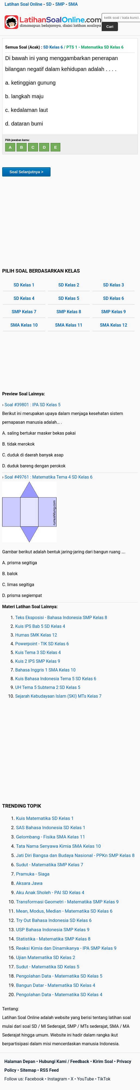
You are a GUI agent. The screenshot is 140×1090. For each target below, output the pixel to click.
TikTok (104, 1079)
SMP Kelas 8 (69, 311)
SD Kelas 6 (53, 47)
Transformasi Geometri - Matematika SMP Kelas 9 (67, 901)
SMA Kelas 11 (68, 325)
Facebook (34, 1079)
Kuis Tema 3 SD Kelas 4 (38, 652)
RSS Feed (49, 1070)
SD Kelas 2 (68, 285)
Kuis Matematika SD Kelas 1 (45, 818)
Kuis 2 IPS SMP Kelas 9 (37, 661)
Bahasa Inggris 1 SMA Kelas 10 (45, 670)
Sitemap (28, 1070)
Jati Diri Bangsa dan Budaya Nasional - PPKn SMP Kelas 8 (75, 855)
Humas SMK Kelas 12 (36, 635)
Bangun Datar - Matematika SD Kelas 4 (55, 985)
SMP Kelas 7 (24, 311)
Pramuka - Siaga (32, 874)
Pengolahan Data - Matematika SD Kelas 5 (59, 976)
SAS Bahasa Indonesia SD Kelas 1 (50, 827)
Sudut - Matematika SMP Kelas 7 (49, 864)
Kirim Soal (103, 1061)
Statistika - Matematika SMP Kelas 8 (53, 939)
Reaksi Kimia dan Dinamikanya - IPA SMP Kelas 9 (66, 948)
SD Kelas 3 (113, 285)
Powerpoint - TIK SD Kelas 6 (42, 643)
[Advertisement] (70, 221)
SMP (59, 4)
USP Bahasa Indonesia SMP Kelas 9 (52, 929)
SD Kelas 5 (68, 298)
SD (48, 4)
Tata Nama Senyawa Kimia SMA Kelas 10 (58, 846)
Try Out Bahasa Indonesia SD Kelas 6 (54, 920)
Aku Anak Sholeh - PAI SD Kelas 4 (50, 892)
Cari (109, 27)
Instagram (57, 1079)
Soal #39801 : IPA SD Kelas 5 (33, 404)
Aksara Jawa (29, 883)
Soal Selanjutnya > (26, 172)
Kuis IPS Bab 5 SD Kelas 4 (40, 626)
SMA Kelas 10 (24, 325)
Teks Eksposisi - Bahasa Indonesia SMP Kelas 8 (61, 617)
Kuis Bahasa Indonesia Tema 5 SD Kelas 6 (55, 678)
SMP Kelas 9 (113, 311)
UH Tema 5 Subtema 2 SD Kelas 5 (47, 687)
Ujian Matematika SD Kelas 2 (45, 957)
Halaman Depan (19, 1061)
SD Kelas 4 (24, 298)
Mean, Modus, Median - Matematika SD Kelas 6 (64, 911)
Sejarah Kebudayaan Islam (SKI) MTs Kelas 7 (58, 696)
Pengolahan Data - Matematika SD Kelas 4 (59, 994)
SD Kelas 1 (24, 285)
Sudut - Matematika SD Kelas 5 (47, 966)
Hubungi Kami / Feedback (64, 1061)
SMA (73, 4)
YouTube (85, 1079)
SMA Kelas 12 (113, 325)
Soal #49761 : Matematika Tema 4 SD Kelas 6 (49, 477)
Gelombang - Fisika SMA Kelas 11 (50, 837)
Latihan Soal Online (23, 4)
